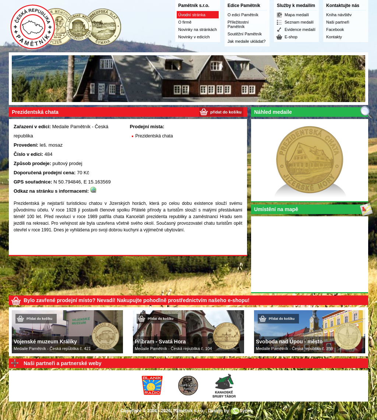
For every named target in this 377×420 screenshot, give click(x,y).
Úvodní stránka (191, 15)
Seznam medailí (299, 22)
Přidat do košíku (39, 319)
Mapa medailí (297, 15)
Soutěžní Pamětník (245, 34)
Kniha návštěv (339, 15)
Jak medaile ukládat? (246, 41)
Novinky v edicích (194, 37)
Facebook (335, 29)
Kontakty (334, 37)
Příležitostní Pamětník (238, 24)
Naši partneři (337, 22)
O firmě (184, 22)
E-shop (291, 37)
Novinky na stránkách (197, 29)
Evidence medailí (300, 29)
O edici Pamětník (243, 15)
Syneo (246, 410)
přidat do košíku (226, 112)
